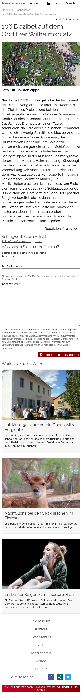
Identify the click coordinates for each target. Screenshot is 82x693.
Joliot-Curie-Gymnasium (16, 241)
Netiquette (7, 348)
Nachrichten (22, 9)
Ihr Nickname (10, 256)
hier (45, 345)
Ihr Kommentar (11, 283)
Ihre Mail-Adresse (12, 266)
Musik (38, 241)
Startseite (7, 9)
